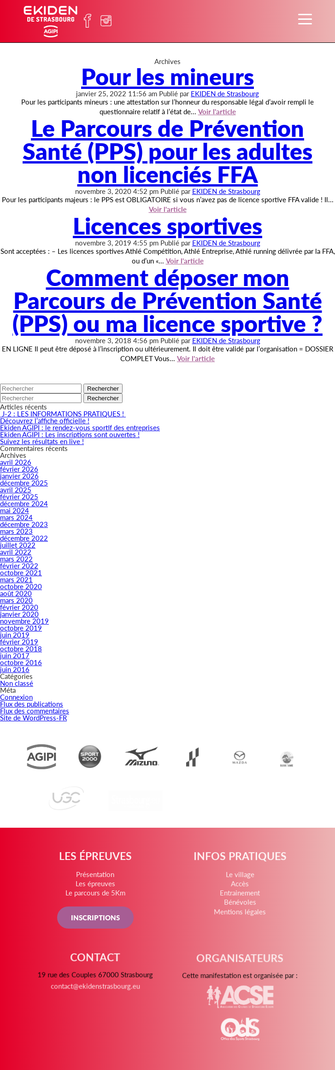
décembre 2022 (24, 538)
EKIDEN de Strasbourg (225, 93)
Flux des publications (31, 703)
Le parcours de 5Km (95, 895)
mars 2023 (16, 531)
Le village (239, 878)
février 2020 (19, 607)
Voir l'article (196, 358)
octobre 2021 (21, 572)
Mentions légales (239, 913)
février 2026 (19, 469)
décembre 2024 (24, 503)
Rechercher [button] (103, 388)
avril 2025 (15, 489)
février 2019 (19, 641)
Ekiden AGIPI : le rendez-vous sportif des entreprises (80, 427)
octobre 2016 (21, 662)
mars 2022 (16, 558)
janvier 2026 (19, 475)
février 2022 (19, 565)
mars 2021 (16, 579)
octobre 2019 (21, 627)
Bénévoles (238, 904)
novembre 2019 (24, 621)
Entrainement (239, 895)
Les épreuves (95, 885)
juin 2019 (14, 634)
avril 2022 (15, 551)
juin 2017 (14, 655)
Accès (239, 886)
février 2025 (19, 496)
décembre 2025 (24, 482)
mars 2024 (16, 517)
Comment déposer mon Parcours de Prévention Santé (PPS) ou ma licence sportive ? (167, 299)
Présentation (95, 876)
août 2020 (16, 593)
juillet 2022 (17, 545)
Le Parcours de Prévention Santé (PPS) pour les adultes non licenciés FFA (167, 150)
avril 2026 (15, 462)
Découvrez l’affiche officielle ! (44, 420)
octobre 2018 (21, 648)
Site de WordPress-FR (33, 717)
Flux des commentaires (34, 710)
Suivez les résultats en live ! (42, 441)
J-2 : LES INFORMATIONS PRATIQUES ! (63, 413)
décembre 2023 (24, 524)
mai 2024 (14, 510)
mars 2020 (16, 600)
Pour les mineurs (167, 75)
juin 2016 (14, 669)
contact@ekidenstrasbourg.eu (96, 991)
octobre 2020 (21, 586)
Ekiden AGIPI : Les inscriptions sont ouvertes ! (70, 434)
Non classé (16, 683)
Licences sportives (167, 225)
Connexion (16, 697)
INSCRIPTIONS (96, 919)
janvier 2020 (19, 614)
